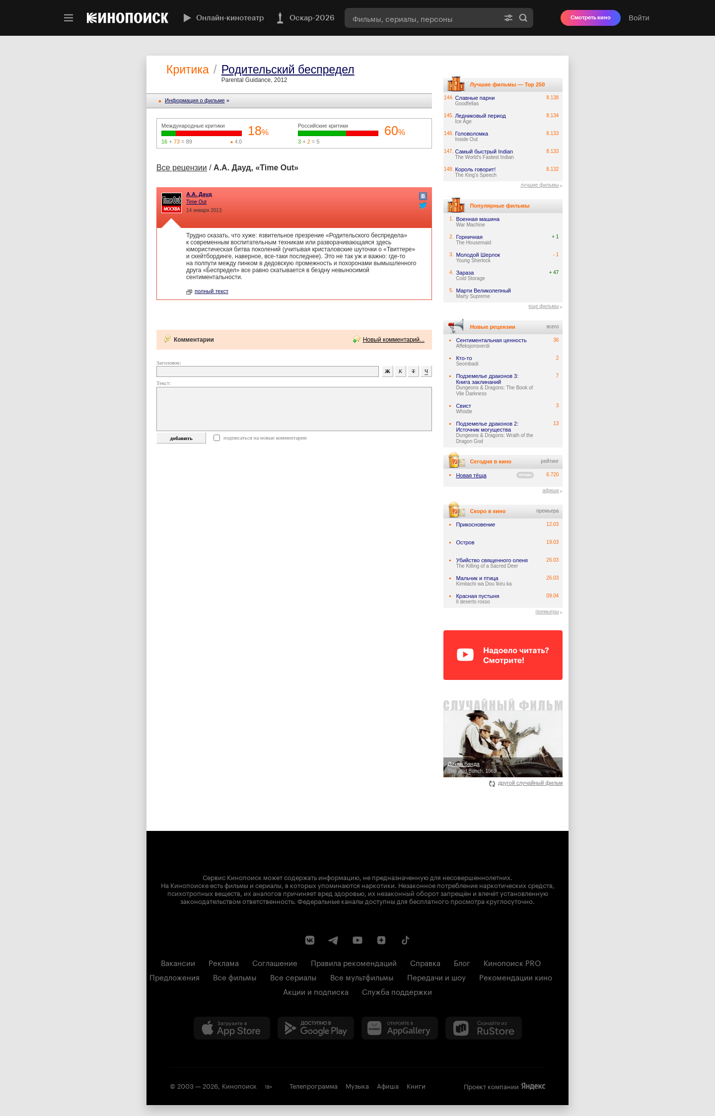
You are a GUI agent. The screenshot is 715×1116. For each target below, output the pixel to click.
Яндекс (533, 1086)
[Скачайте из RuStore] (483, 1028)
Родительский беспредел (288, 69)
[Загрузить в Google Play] (316, 1028)
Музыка (357, 1085)
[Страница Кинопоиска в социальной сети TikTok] (405, 940)
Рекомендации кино (515, 976)
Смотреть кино (591, 17)
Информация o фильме (195, 100)
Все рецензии (181, 167)
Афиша (388, 1085)
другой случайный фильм (526, 783)
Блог (462, 962)
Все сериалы (293, 976)
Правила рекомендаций (354, 962)
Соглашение (274, 962)
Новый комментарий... (394, 339)
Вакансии (178, 962)
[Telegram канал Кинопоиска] (334, 940)
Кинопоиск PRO (512, 962)
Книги (416, 1085)
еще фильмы (543, 306)
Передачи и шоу (436, 976)
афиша (550, 490)
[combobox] (422, 18)
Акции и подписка (316, 991)
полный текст (207, 291)
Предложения (174, 976)
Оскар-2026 (304, 18)
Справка (425, 962)
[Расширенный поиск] (508, 18)
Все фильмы (235, 976)
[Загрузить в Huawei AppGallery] (399, 1028)
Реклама (224, 962)
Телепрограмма (313, 1085)
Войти (639, 17)
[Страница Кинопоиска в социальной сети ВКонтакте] (310, 940)
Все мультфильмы (362, 976)
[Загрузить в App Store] (232, 1028)
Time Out (196, 202)
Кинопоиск (239, 1085)
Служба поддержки (397, 991)
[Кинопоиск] (127, 18)
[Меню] (68, 18)
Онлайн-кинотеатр (222, 18)
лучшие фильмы (539, 185)
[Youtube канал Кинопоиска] (357, 940)
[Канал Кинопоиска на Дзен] (381, 940)
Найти (523, 18)
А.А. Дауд (199, 194)
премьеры (547, 611)
